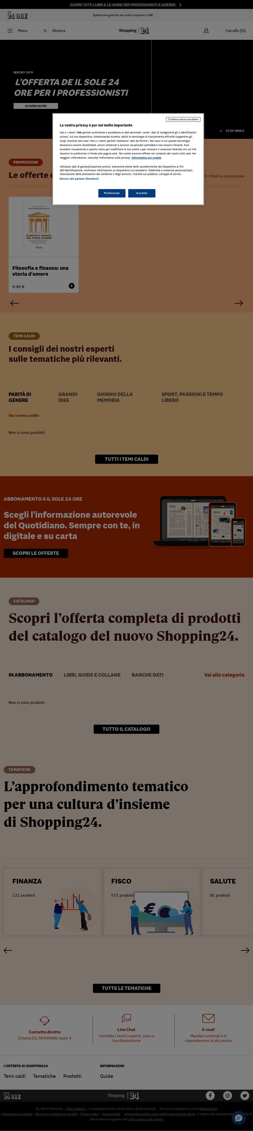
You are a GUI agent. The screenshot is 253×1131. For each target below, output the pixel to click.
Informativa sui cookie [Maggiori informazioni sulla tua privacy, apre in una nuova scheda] (146, 157)
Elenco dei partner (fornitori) (79, 178)
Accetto (142, 193)
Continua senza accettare (183, 119)
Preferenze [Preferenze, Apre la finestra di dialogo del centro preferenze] (112, 193)
